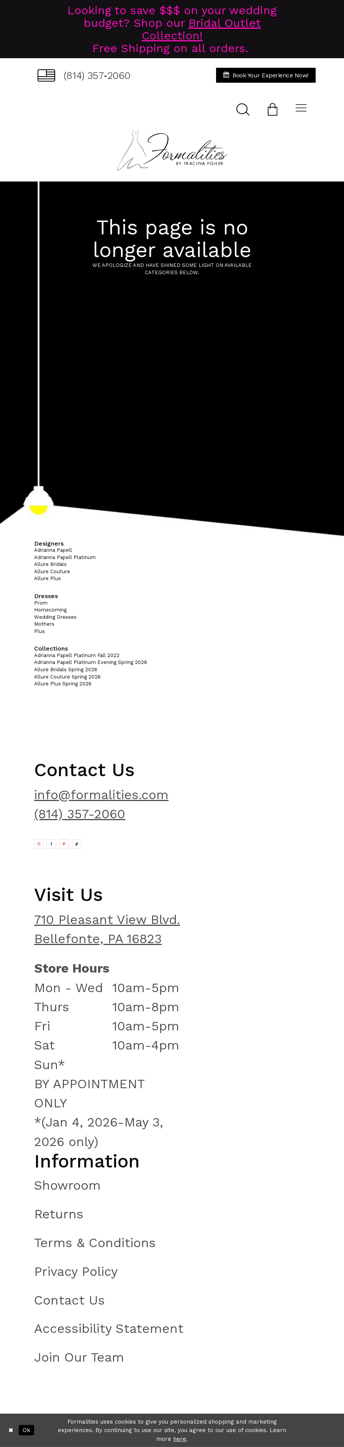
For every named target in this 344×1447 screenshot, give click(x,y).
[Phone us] (84, 75)
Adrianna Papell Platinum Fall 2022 (77, 655)
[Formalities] (172, 150)
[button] (273, 109)
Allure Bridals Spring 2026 (65, 669)
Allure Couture (52, 571)
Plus (39, 631)
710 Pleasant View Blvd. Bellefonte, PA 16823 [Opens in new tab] (107, 929)
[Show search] (243, 109)
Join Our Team (79, 1357)
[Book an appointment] (266, 75)
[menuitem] (84, 75)
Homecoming (50, 610)
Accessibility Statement (108, 1328)
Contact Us (69, 1300)
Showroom (67, 1185)
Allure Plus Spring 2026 (63, 684)
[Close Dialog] (11, 1430)
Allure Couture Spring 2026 (67, 677)
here (179, 1439)
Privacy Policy (76, 1271)
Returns (59, 1214)
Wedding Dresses (55, 617)
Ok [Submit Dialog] (26, 1430)
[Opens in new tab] (38, 844)
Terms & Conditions (95, 1242)
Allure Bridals (50, 564)
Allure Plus (47, 578)
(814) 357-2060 (79, 813)
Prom (41, 603)
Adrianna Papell (53, 550)
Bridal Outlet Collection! (201, 29)
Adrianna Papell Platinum (65, 557)
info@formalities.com (101, 794)
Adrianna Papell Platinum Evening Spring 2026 (90, 662)
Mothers (44, 624)
